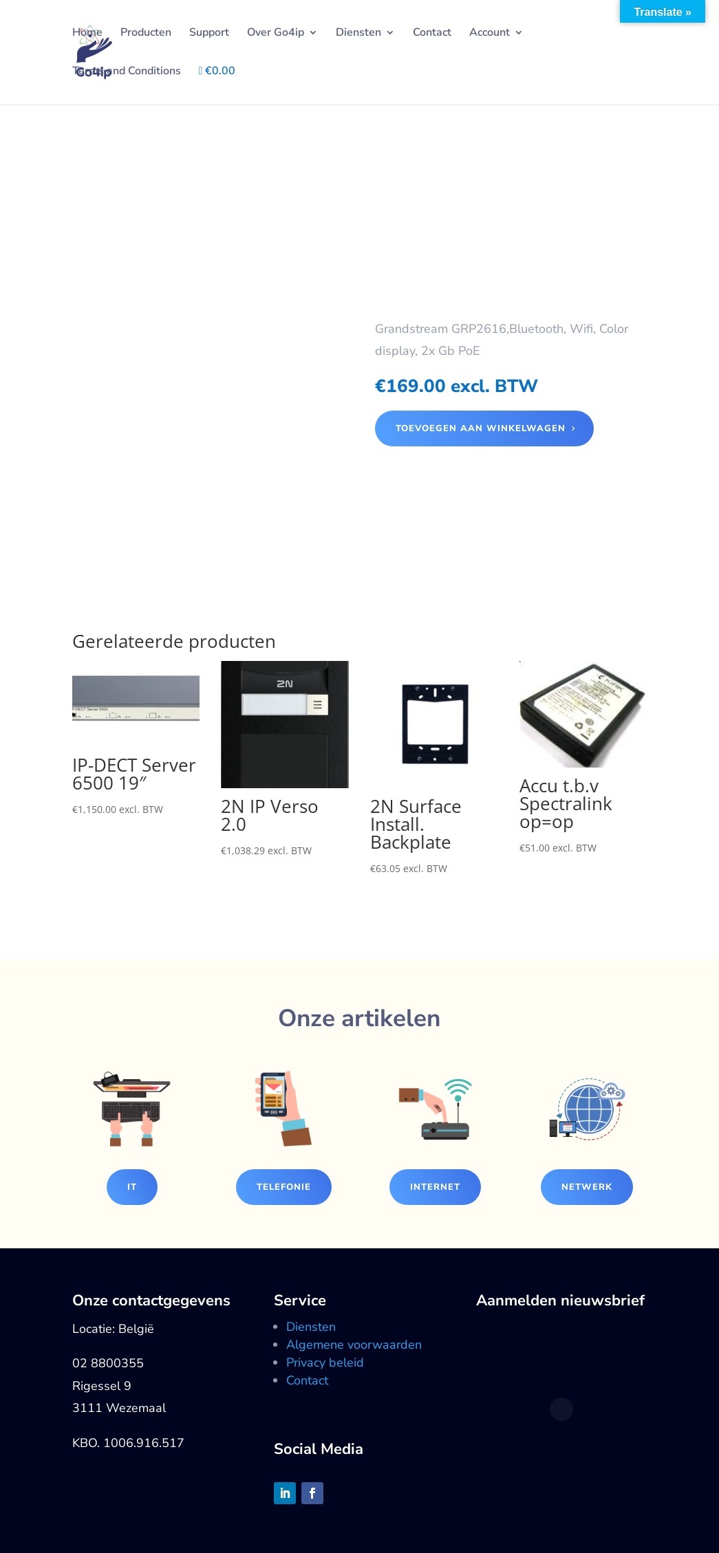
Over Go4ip (275, 34)
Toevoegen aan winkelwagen (481, 428)
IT (132, 1187)
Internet (435, 1187)
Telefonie (284, 1187)
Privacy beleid (325, 1362)
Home (87, 34)
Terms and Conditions (126, 72)
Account (489, 34)
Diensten (358, 34)
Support (209, 34)
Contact (432, 34)
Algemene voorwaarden (354, 1344)
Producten (145, 34)
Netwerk (586, 1187)
